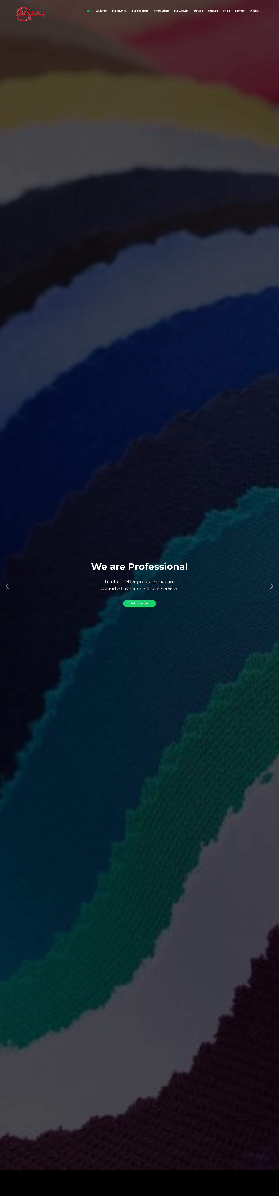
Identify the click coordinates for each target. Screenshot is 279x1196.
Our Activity (181, 11)
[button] (7, 580)
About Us (101, 11)
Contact (240, 11)
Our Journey (119, 11)
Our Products (140, 11)
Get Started (139, 598)
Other (226, 11)
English (254, 11)
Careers (198, 11)
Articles (213, 11)
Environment (161, 11)
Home (88, 11)
